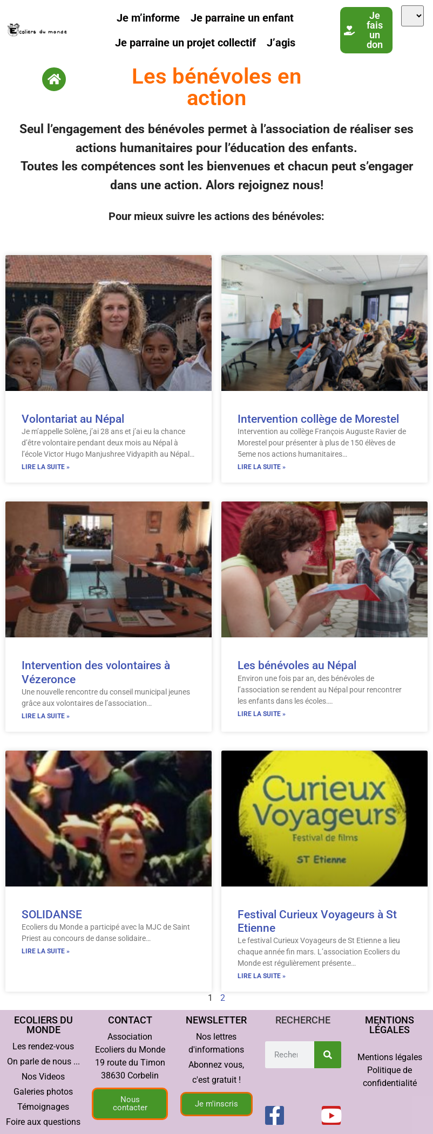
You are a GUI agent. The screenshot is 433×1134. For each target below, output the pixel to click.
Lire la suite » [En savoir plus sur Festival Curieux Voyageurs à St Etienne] (262, 976)
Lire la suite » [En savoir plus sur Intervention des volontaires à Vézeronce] (46, 716)
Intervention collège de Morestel (318, 419)
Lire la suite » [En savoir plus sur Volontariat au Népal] (46, 467)
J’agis (281, 42)
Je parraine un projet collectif (185, 42)
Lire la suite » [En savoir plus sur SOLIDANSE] (46, 951)
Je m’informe (148, 17)
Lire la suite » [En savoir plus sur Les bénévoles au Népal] (262, 714)
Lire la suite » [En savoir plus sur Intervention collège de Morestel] (262, 467)
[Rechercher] (327, 1054)
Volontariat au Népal (73, 419)
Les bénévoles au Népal (297, 665)
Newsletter (216, 1020)
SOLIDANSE (52, 914)
